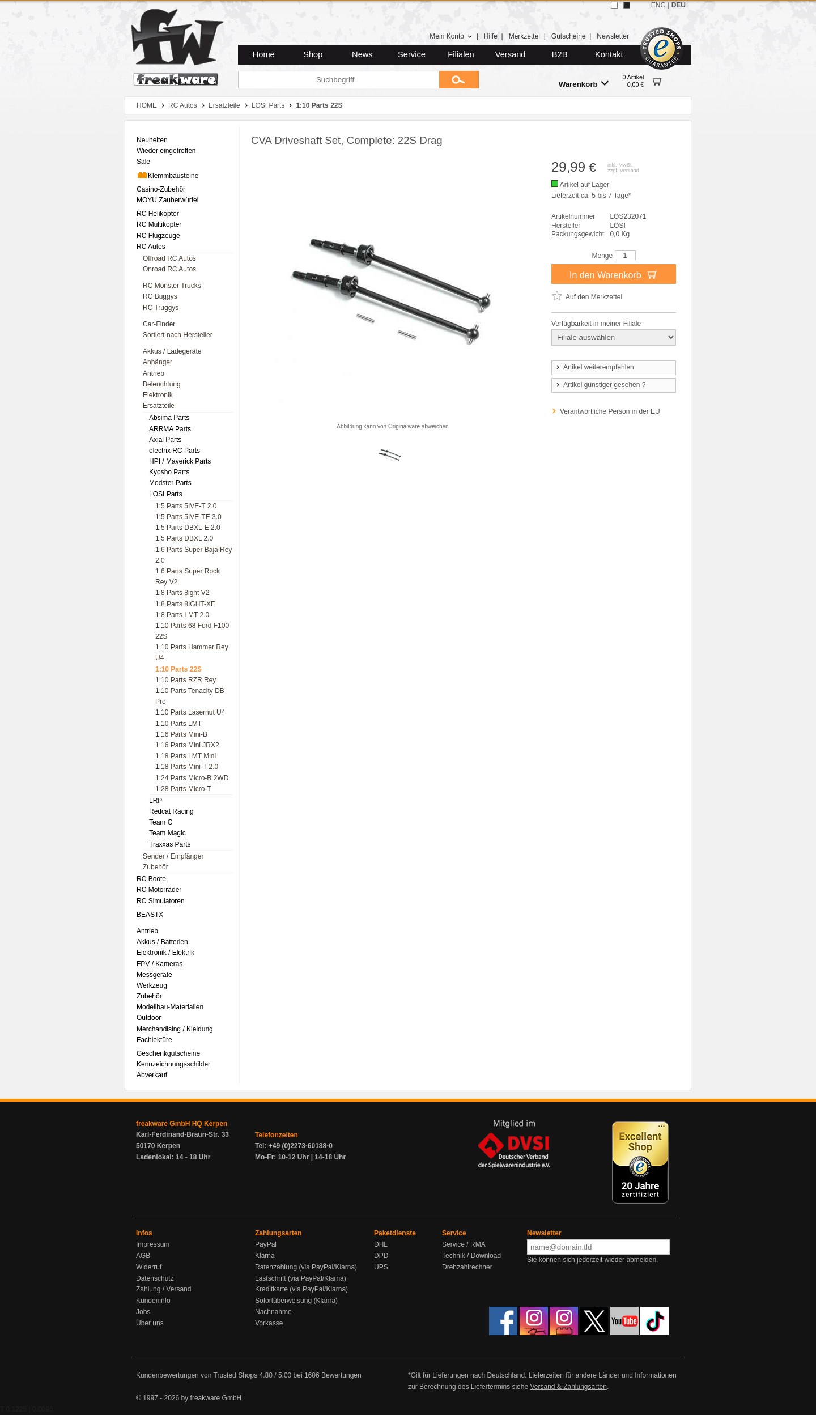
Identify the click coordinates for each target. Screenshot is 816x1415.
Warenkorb (584, 83)
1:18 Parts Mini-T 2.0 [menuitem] (186, 767)
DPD (381, 1256)
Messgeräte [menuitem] (154, 975)
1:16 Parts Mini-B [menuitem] (181, 734)
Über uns (150, 1323)
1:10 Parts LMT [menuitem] (178, 724)
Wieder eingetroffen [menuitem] (166, 151)
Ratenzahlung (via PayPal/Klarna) (306, 1267)
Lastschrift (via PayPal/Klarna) (300, 1278)
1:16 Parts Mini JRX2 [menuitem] (187, 745)
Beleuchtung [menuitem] (162, 384)
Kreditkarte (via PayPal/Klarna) (301, 1289)
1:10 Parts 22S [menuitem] (178, 669)
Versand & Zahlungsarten (568, 1387)
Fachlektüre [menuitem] (154, 1040)
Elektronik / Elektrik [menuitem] (165, 953)
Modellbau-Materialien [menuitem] (170, 1007)
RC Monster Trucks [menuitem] (172, 286)
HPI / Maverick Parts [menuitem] (180, 461)
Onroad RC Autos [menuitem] (169, 269)
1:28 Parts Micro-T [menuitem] (183, 789)
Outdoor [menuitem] (149, 1018)
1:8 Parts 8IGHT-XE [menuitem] (185, 604)
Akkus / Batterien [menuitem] (162, 942)
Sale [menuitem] (143, 161)
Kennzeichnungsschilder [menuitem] (173, 1064)
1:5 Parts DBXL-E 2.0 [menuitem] (187, 528)
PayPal (266, 1244)
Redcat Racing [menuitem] (171, 811)
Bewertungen (341, 1375)
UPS (381, 1267)
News (362, 54)
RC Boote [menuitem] (151, 879)
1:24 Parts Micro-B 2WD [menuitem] (191, 778)
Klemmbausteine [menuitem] (167, 175)
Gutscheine (568, 36)
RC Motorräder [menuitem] (159, 890)
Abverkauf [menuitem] (152, 1075)
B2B (560, 54)
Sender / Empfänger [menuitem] (173, 856)
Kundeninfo (153, 1300)
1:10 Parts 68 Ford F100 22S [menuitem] (192, 631)
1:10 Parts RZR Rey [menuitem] (185, 680)
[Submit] (459, 79)
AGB (143, 1256)
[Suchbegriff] (338, 79)
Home (264, 54)
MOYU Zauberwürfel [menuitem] (167, 200)
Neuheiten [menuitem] (152, 140)
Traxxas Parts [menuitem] (170, 844)
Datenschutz (155, 1278)
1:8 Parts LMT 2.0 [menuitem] (182, 615)
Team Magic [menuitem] (167, 833)
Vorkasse (269, 1323)
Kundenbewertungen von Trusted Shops (196, 1375)
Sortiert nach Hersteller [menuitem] (177, 335)
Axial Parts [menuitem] (165, 440)
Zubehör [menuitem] (155, 867)
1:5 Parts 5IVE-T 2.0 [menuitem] (186, 506)
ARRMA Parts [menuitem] (170, 429)
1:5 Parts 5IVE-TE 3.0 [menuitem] (188, 517)
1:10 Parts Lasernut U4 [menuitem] (190, 712)
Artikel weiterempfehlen (594, 367)
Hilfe (491, 36)
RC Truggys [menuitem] (160, 308)
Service (412, 54)
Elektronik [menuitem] (158, 395)
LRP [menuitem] (155, 801)
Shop (312, 54)
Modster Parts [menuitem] (170, 483)
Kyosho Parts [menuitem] (169, 472)
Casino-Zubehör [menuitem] (161, 189)
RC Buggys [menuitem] (160, 296)
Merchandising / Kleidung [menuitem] (175, 1029)
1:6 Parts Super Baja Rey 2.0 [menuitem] (193, 555)
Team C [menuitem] (160, 822)
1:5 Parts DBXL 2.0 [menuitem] (184, 538)
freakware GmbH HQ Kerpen (181, 1124)
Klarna (265, 1256)
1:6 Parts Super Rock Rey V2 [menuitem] (187, 576)
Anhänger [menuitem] (157, 362)
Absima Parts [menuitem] (169, 418)
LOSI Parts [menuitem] (165, 494)
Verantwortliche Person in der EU (610, 411)
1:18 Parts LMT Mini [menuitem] (185, 756)
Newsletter (613, 36)
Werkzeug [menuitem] (152, 985)
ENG (658, 5)
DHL (381, 1244)
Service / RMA (464, 1244)
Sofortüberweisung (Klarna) (296, 1300)
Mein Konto (451, 36)
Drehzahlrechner (467, 1267)
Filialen (461, 54)
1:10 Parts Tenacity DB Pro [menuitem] (189, 696)
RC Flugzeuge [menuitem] (158, 236)
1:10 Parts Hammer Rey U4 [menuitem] (191, 652)
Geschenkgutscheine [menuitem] (168, 1053)
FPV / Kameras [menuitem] (159, 964)
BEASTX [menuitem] (150, 915)
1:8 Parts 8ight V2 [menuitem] (182, 593)
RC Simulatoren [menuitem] (161, 901)
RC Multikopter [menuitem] (159, 224)
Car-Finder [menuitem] (159, 324)
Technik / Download (471, 1256)
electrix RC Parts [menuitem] (174, 450)
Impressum (152, 1244)
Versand (510, 54)
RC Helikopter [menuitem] (158, 214)
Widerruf (149, 1267)
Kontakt (609, 54)
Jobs (143, 1312)
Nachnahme (273, 1312)
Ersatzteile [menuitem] (159, 406)
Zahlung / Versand (163, 1289)
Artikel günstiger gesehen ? (600, 385)
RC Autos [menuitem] (151, 246)
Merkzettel (524, 36)
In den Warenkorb (614, 274)
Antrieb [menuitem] (153, 373)
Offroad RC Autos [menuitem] (169, 258)
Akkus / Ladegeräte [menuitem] (172, 351)
